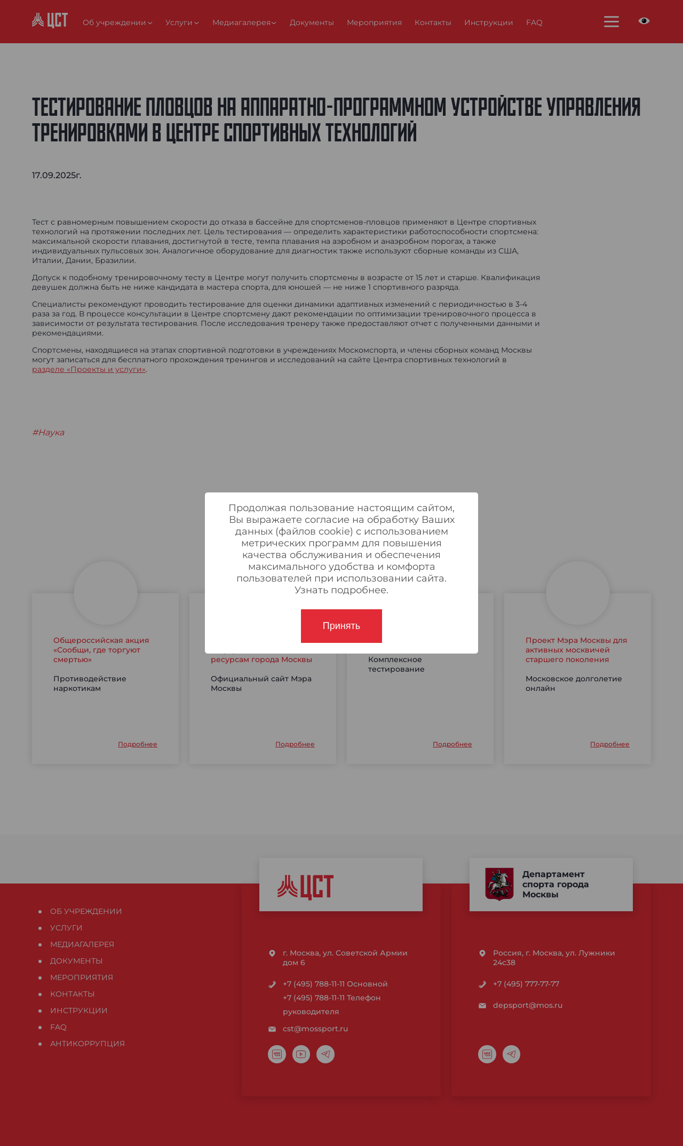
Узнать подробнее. (341, 590)
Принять (341, 625)
